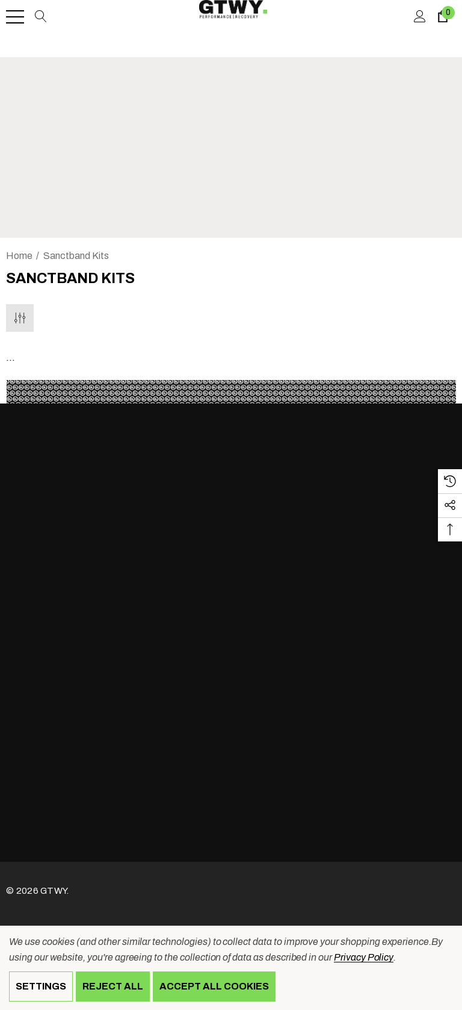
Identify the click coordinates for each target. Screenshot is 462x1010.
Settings (41, 986)
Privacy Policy (363, 957)
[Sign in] (419, 17)
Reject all (112, 986)
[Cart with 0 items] (442, 17)
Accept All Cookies (214, 986)
